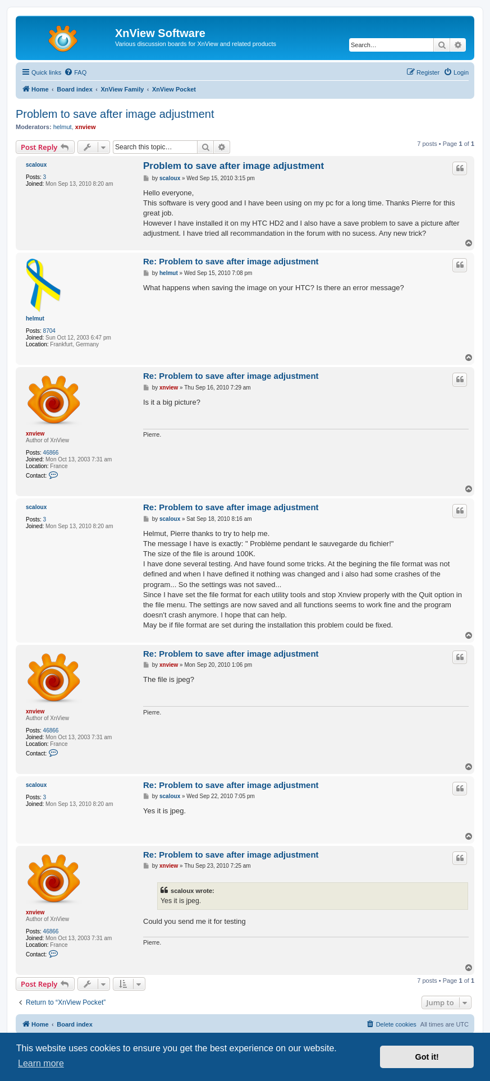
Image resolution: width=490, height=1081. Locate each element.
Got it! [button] (427, 1056)
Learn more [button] (41, 1063)
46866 (51, 453)
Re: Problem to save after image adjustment (231, 261)
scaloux (36, 165)
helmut (62, 126)
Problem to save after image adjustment (115, 114)
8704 (49, 331)
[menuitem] (75, 72)
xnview (85, 126)
